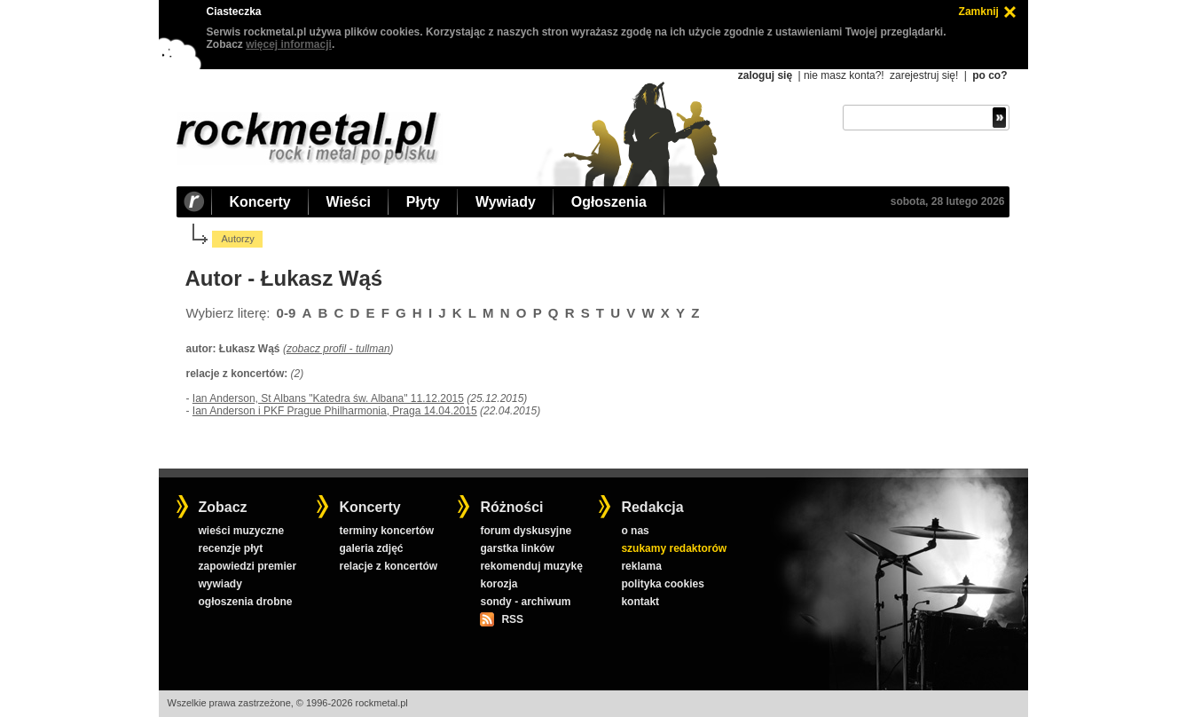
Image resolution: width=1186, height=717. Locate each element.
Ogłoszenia (609, 201)
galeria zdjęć (371, 548)
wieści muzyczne (241, 530)
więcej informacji (289, 44)
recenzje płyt (230, 548)
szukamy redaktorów (674, 548)
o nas (634, 530)
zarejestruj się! (924, 75)
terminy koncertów (386, 530)
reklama (641, 566)
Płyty (423, 201)
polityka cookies (662, 584)
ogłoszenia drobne (245, 601)
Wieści (348, 201)
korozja (498, 584)
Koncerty (260, 201)
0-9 (286, 312)
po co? (989, 75)
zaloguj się (765, 75)
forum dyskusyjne (525, 530)
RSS (511, 619)
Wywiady (505, 201)
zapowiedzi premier (247, 566)
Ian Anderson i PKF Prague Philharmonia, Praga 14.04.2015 (334, 411)
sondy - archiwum (525, 601)
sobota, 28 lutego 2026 (948, 201)
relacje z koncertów (388, 566)
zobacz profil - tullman (338, 349)
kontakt (640, 601)
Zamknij (979, 11)
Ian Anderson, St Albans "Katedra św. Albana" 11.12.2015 (328, 398)
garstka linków (517, 548)
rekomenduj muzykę (531, 566)
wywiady (219, 584)
